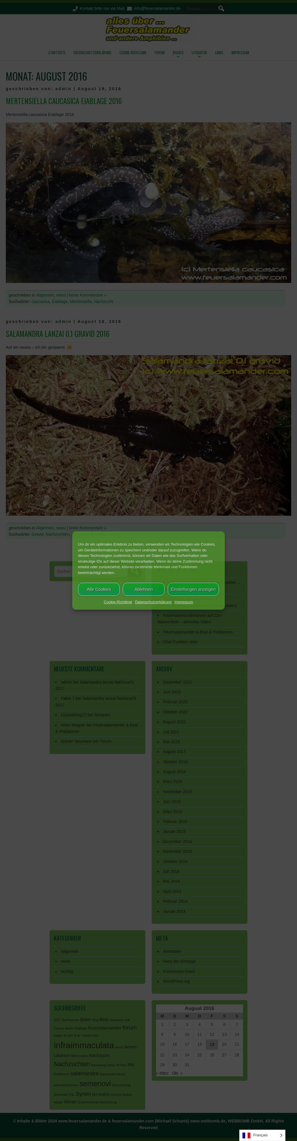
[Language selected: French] (262, 1135)
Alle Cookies (99, 589)
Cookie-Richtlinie (118, 602)
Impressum (184, 602)
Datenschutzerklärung (153, 602)
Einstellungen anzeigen (193, 589)
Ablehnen (144, 589)
